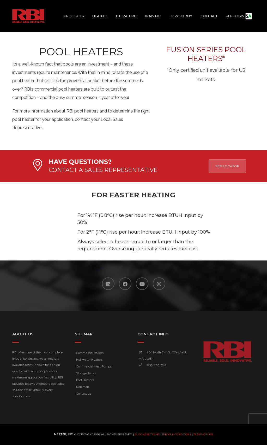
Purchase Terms (147, 434)
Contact (209, 16)
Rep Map (82, 387)
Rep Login (237, 16)
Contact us (83, 393)
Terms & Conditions (176, 434)
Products (74, 16)
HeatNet (100, 16)
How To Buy (180, 16)
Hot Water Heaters (89, 359)
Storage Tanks (86, 373)
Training (152, 16)
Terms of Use (203, 434)
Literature (126, 16)
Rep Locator (227, 166)
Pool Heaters (85, 380)
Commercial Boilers (90, 353)
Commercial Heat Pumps (94, 366)
